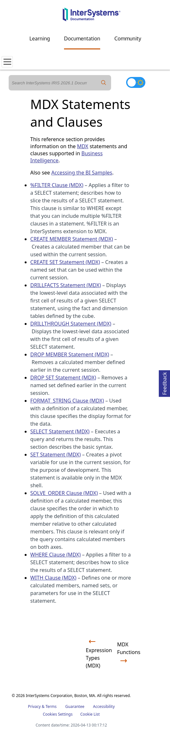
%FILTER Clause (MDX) (57, 185)
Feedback (164, 382)
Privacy (34, 706)
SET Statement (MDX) (55, 454)
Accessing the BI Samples (81, 172)
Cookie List (90, 714)
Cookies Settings (58, 714)
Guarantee (75, 706)
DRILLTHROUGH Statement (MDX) (70, 323)
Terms (51, 706)
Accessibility (104, 706)
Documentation (82, 38)
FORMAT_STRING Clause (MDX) (67, 400)
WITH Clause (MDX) (53, 577)
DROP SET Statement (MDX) (63, 377)
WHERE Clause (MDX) (55, 554)
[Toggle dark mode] (135, 82)
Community (127, 38)
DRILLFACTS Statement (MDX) (65, 285)
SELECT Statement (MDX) (60, 431)
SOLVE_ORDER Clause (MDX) (64, 493)
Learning (39, 38)
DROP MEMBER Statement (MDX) (69, 354)
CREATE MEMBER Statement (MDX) (71, 238)
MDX (82, 146)
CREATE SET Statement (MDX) (65, 262)
